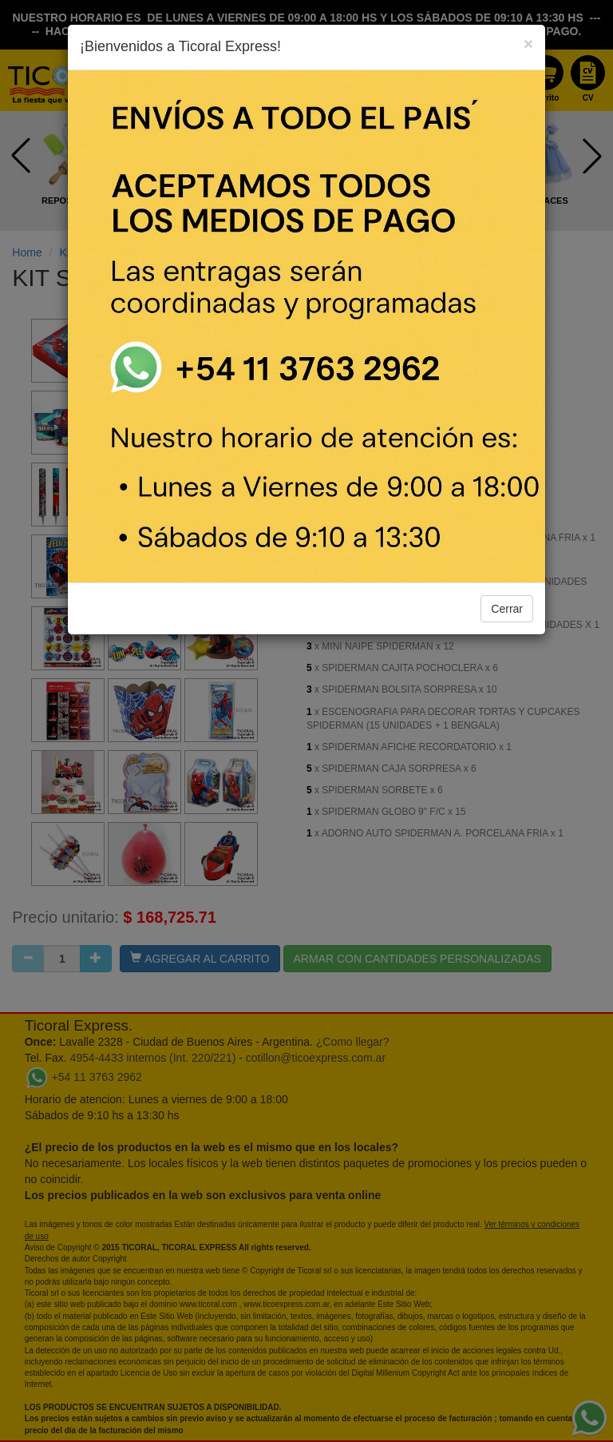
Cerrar (507, 608)
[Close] (528, 43)
